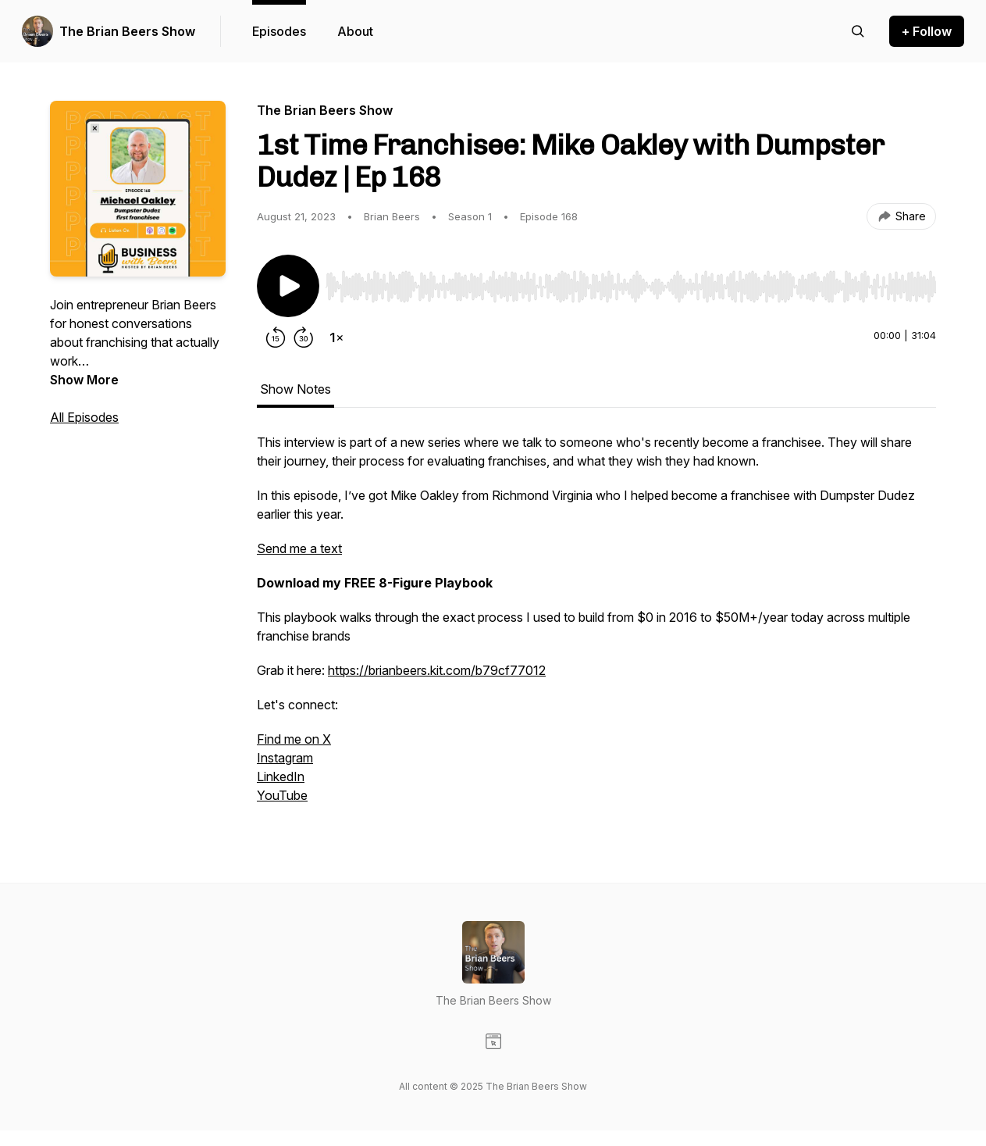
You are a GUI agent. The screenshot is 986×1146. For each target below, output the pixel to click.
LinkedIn (280, 776)
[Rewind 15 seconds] (276, 337)
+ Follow (927, 31)
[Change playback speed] (336, 337)
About (355, 31)
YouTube (282, 795)
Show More (84, 379)
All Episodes (84, 417)
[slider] (631, 286)
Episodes (279, 31)
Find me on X (294, 739)
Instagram (285, 758)
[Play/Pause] (288, 286)
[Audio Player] (631, 282)
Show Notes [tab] (295, 389)
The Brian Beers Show (127, 31)
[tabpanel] (596, 626)
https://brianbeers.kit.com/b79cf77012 (437, 670)
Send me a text (299, 548)
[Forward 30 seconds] (304, 337)
